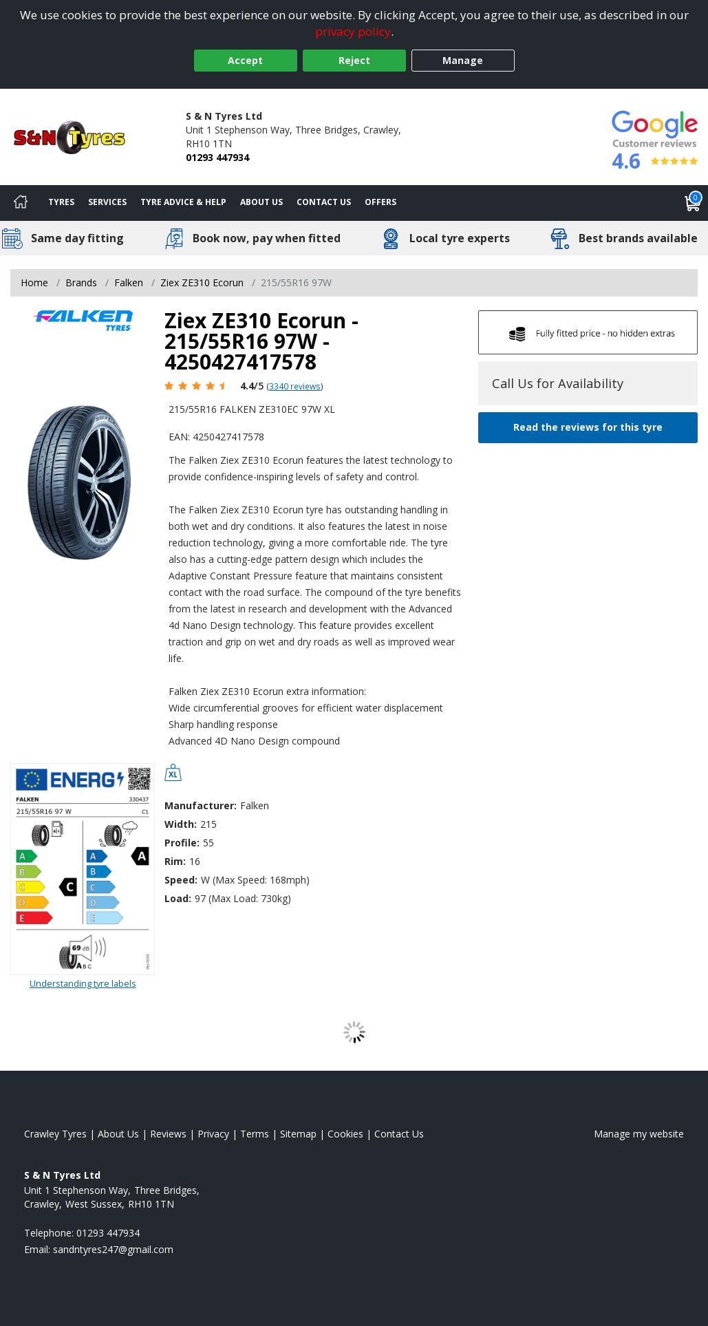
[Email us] (113, 1249)
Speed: (180, 879)
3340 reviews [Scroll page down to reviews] (295, 386)
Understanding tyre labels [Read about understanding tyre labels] (83, 983)
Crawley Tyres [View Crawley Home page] (55, 1133)
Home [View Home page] (34, 282)
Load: (177, 898)
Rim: (175, 861)
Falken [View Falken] (128, 282)
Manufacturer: (200, 805)
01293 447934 (217, 157)
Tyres (61, 202)
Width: (180, 824)
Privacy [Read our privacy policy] (213, 1133)
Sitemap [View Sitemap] (298, 1133)
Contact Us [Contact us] (324, 202)
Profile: (182, 842)
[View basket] (693, 203)
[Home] (20, 203)
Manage (462, 60)
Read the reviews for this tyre (588, 427)
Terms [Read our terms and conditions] (254, 1133)
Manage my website (639, 1133)
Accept (245, 60)
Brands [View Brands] (81, 282)
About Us (261, 202)
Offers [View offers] (380, 202)
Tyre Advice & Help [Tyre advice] (183, 202)
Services (107, 202)
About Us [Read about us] (118, 1133)
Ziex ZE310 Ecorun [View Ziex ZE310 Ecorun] (202, 282)
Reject (354, 60)
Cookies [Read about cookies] (345, 1133)
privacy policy (353, 31)
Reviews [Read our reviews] (168, 1133)
